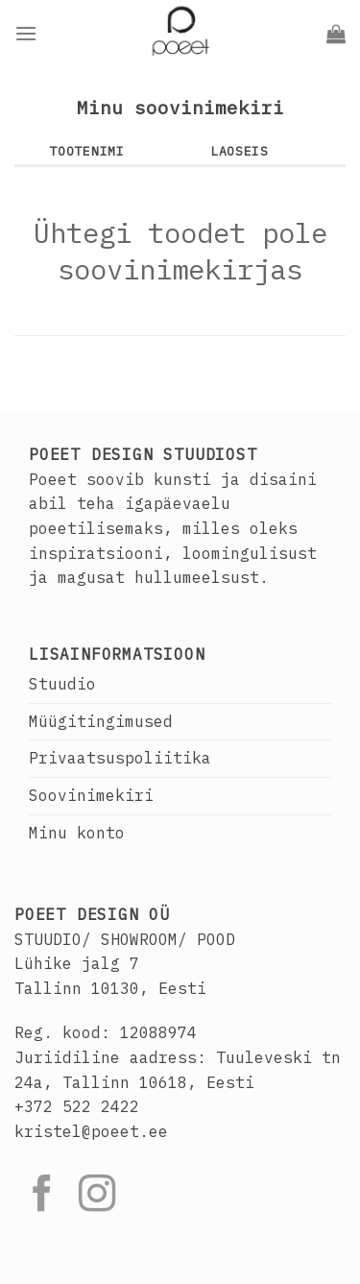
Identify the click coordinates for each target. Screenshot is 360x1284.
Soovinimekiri (91, 795)
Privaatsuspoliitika (120, 757)
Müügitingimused (101, 721)
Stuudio (62, 683)
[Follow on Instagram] (97, 1196)
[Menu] (25, 33)
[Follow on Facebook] (42, 1196)
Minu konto (77, 832)
